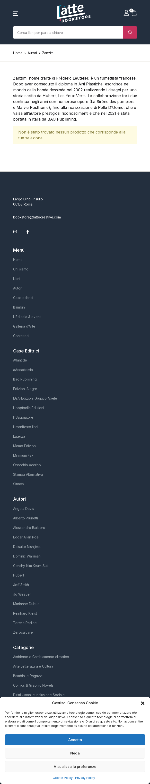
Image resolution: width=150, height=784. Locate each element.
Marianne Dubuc (26, 604)
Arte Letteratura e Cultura (33, 666)
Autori (17, 288)
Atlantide (20, 360)
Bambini (19, 307)
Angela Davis (23, 508)
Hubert (18, 575)
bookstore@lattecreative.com (37, 217)
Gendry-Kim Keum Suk (31, 566)
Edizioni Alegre (25, 389)
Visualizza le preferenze (75, 766)
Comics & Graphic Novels (33, 685)
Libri (16, 279)
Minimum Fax (23, 455)
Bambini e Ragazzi (28, 676)
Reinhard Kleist (25, 613)
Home (18, 53)
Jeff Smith (21, 585)
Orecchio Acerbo (27, 465)
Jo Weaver (22, 594)
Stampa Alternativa (28, 474)
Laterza (19, 436)
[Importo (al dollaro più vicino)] (68, 32)
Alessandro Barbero (29, 528)
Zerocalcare (23, 632)
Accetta (75, 739)
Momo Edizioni (24, 446)
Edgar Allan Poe (26, 537)
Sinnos (18, 484)
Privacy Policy (85, 778)
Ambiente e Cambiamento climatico (41, 657)
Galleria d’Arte (24, 326)
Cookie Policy (63, 778)
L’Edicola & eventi (27, 317)
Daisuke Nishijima (27, 547)
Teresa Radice (25, 623)
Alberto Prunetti (25, 518)
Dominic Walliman (27, 556)
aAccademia (23, 370)
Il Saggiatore (23, 417)
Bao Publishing (25, 379)
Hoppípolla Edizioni (28, 408)
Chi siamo (20, 269)
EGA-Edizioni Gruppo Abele (35, 398)
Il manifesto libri (25, 427)
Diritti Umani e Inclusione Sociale (39, 695)
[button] (142, 703)
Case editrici (23, 298)
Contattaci (21, 336)
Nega (75, 753)
